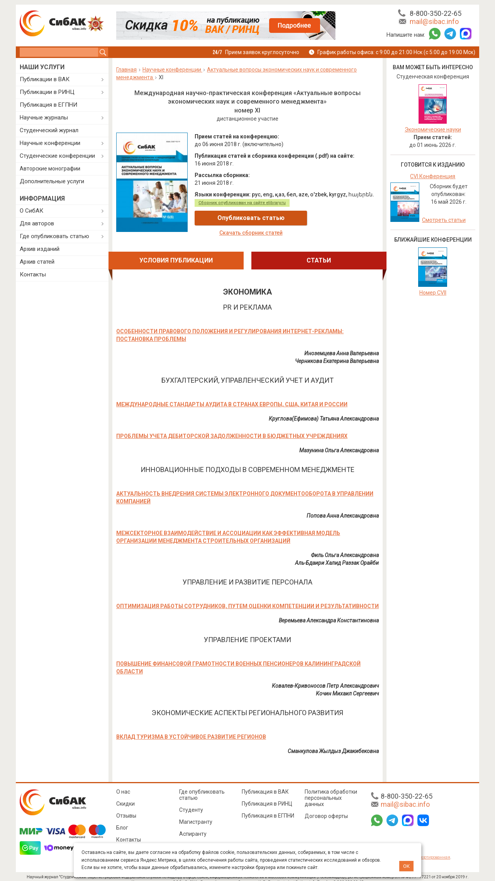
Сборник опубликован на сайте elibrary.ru (242, 202)
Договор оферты (326, 808)
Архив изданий (39, 248)
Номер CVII (432, 293)
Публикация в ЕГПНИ (48, 104)
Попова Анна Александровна (343, 508)
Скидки (125, 796)
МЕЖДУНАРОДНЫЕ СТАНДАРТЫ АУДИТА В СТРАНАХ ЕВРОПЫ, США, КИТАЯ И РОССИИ (232, 397)
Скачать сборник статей (332, 218)
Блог (122, 820)
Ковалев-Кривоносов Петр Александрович (325, 678)
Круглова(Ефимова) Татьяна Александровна (324, 411)
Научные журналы (44, 117)
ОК (406, 866)
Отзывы (126, 808)
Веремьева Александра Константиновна (329, 613)
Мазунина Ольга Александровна (339, 443)
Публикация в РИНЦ (267, 796)
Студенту (191, 802)
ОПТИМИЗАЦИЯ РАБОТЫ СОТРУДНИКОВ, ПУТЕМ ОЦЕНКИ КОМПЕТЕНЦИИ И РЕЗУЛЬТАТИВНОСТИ (247, 598)
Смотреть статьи (444, 220)
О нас (123, 784)
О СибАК (31, 210)
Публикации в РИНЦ (47, 92)
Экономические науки (433, 129)
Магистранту (195, 814)
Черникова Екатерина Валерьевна (337, 353)
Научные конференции (50, 143)
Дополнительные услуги (52, 181)
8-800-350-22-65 (435, 13)
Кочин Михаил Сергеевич (347, 686)
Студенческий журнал (49, 130)
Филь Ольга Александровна (345, 547)
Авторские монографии (50, 168)
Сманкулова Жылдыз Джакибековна (333, 743)
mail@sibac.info (434, 21)
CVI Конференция (432, 176)
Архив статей (37, 261)
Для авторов (37, 223)
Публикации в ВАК (45, 79)
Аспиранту (193, 826)
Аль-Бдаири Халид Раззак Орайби (337, 555)
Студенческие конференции (57, 155)
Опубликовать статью (240, 218)
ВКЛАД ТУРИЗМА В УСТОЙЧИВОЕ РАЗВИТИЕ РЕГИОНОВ (191, 729)
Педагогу (191, 838)
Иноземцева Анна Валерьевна (341, 346)
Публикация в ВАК (265, 784)
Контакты (33, 274)
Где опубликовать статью (54, 236)
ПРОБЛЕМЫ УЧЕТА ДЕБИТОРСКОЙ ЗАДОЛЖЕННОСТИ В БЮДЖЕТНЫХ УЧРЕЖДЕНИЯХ (232, 428)
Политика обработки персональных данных (331, 790)
